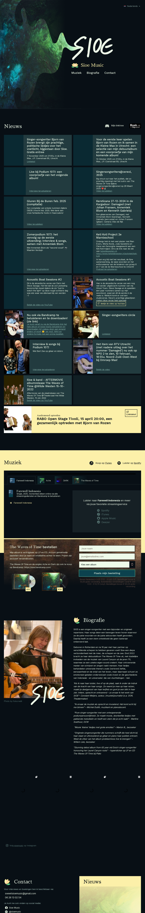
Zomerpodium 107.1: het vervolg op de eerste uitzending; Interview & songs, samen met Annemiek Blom (47, 239)
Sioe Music (12, 873)
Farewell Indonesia (23, 503)
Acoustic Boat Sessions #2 (44, 279)
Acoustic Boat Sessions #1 (113, 279)
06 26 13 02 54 (13, 863)
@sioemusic (13, 877)
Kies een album (88, 564)
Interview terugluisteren (40, 191)
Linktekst (31, 161)
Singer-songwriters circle (118, 315)
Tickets (68, 899)
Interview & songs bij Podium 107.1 (46, 346)
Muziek (76, 73)
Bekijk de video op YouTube (40, 305)
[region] (72, 478)
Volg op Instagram (21, 811)
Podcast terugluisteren (106, 269)
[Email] (107, 556)
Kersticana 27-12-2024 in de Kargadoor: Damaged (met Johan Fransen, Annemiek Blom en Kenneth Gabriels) (114, 205)
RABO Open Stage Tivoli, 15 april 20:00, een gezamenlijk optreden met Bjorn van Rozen (74, 421)
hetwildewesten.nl (108, 251)
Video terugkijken (104, 191)
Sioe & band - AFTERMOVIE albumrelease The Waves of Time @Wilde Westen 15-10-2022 (45, 384)
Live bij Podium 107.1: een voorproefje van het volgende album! (48, 175)
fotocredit (17, 701)
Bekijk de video (103, 369)
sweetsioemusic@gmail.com (20, 859)
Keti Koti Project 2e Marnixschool (109, 236)
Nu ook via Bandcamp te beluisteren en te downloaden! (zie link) (47, 318)
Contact (110, 73)
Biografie (93, 73)
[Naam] (107, 548)
